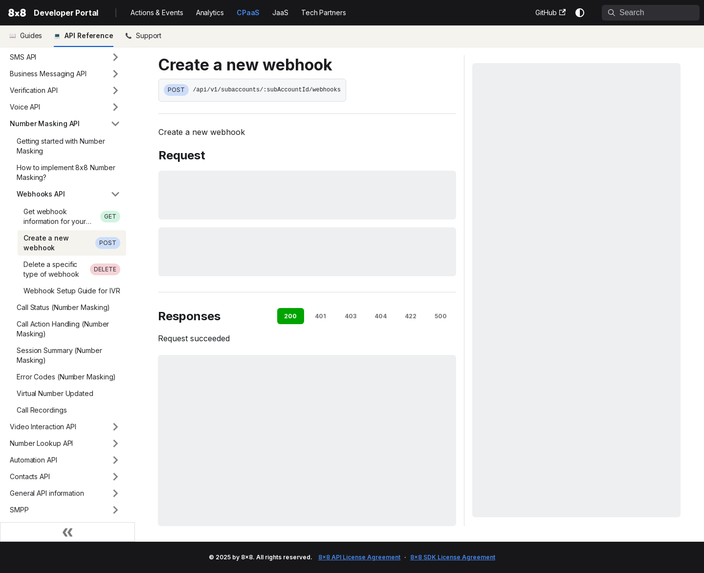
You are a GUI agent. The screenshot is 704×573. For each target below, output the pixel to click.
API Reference (89, 35)
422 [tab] (411, 316)
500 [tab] (441, 316)
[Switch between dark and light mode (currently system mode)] (580, 13)
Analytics (210, 12)
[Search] (651, 13)
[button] (65, 57)
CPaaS (248, 12)
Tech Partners (323, 12)
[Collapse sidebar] (67, 532)
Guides (31, 35)
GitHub (550, 12)
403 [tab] (350, 316)
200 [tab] (290, 316)
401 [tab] (320, 316)
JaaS (280, 12)
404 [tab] (380, 316)
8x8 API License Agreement (359, 557)
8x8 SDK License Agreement (452, 557)
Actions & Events (157, 12)
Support (148, 35)
